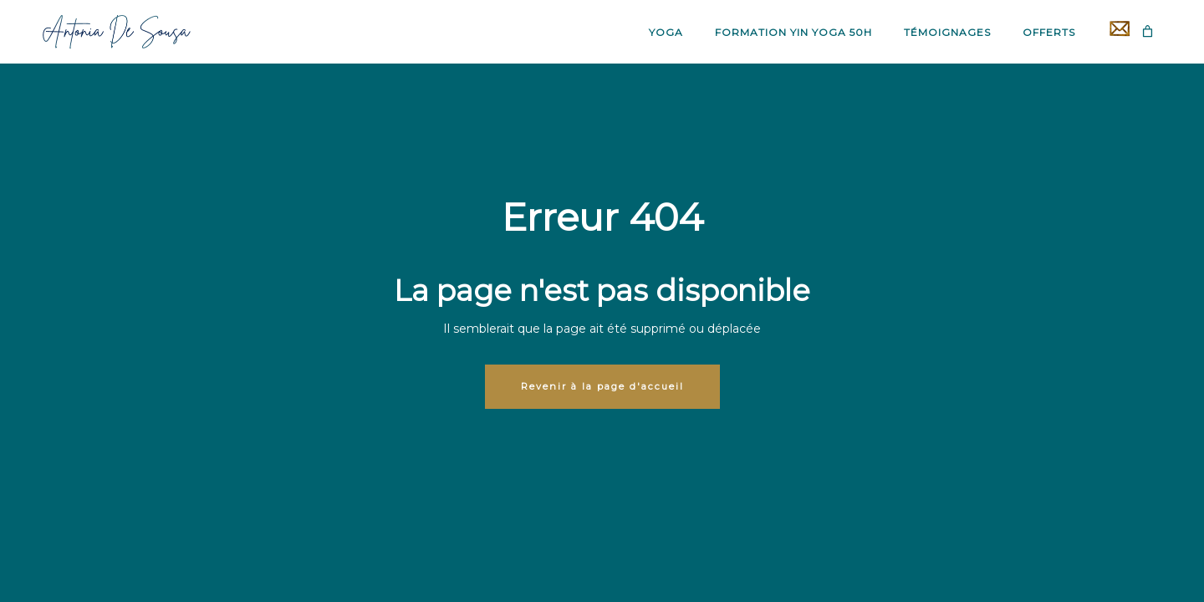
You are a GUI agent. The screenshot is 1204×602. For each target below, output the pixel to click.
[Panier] (1147, 31)
